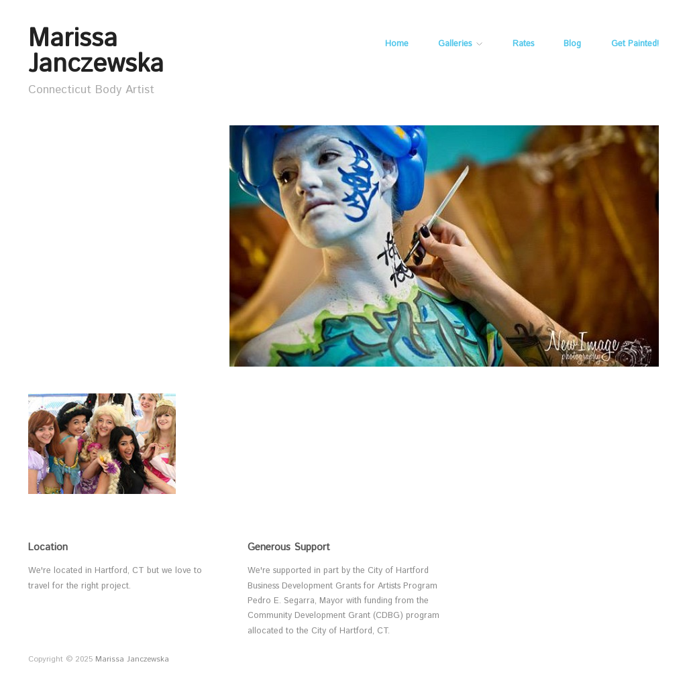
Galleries (455, 44)
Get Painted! (635, 44)
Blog (572, 44)
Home (397, 44)
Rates (523, 44)
